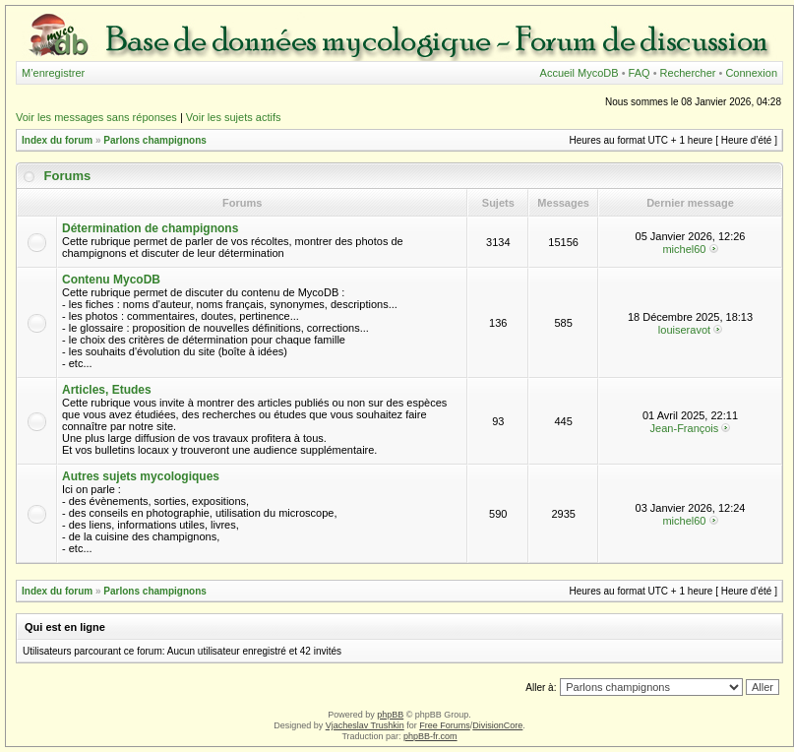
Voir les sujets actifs (233, 117)
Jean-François (684, 428)
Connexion (751, 73)
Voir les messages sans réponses (96, 117)
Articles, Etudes (107, 390)
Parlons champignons (154, 140)
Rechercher (688, 73)
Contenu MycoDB (111, 279)
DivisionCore (497, 725)
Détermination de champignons (150, 228)
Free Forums (444, 725)
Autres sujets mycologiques (140, 476)
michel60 (683, 249)
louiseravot (684, 330)
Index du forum (57, 140)
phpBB (390, 715)
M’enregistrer (53, 73)
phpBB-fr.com (430, 736)
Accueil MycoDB (579, 73)
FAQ (639, 73)
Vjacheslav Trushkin (365, 725)
